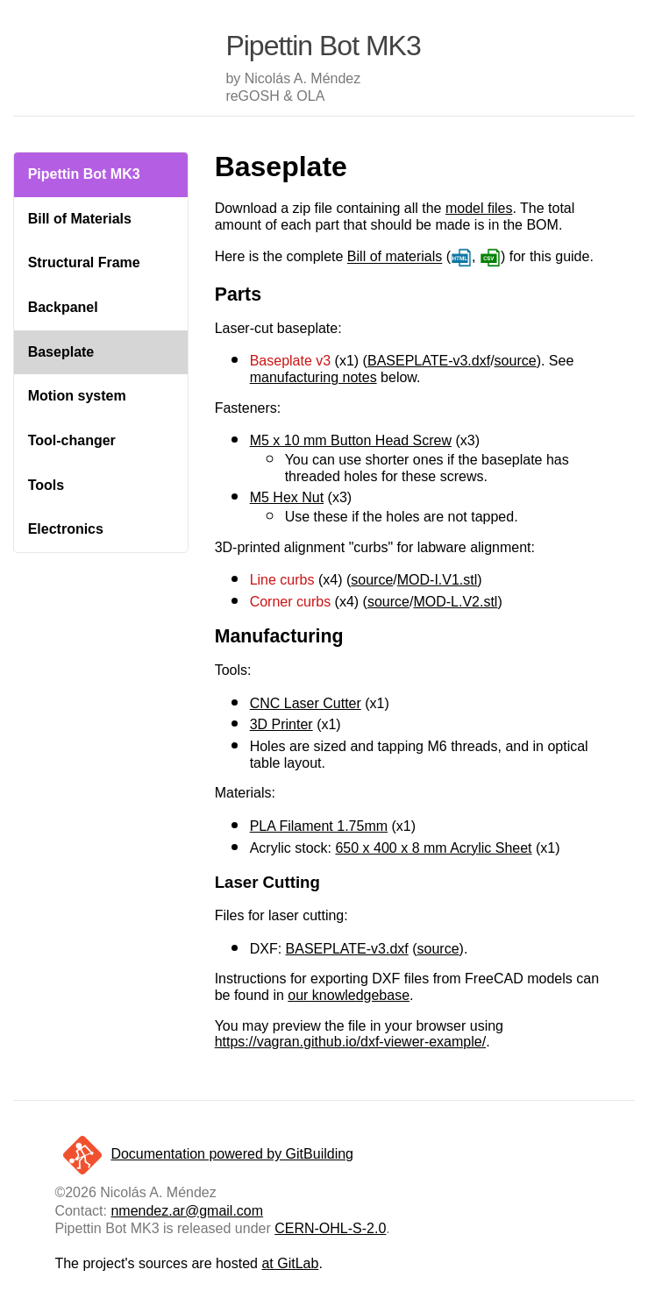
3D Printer (281, 724)
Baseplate (61, 351)
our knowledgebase (348, 995)
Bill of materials (394, 257)
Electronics (65, 528)
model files (478, 208)
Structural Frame (84, 262)
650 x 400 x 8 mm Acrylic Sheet (433, 847)
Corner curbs (290, 601)
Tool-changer (72, 440)
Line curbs (282, 579)
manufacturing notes (313, 377)
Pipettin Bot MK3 (84, 174)
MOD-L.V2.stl (455, 601)
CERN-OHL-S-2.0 (330, 1228)
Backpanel (63, 307)
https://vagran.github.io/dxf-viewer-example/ (350, 1041)
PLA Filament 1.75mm (319, 826)
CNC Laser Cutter (305, 703)
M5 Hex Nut (287, 497)
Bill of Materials (80, 218)
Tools (46, 485)
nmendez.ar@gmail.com (186, 1210)
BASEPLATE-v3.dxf (428, 360)
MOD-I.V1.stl (437, 579)
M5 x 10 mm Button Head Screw (351, 440)
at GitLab (289, 1263)
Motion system (77, 395)
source (516, 360)
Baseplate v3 (290, 360)
